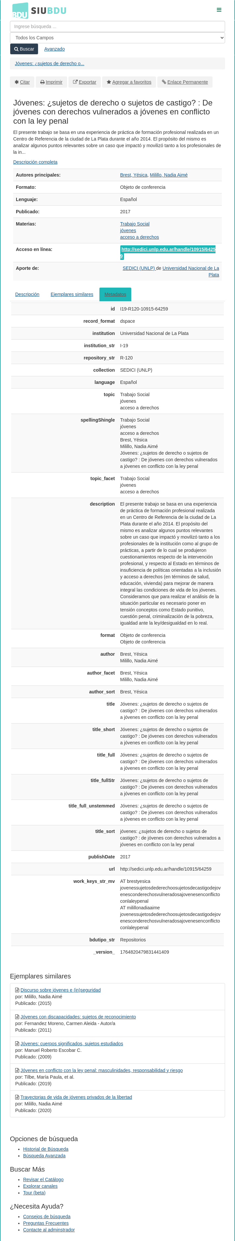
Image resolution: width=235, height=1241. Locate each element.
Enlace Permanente (187, 82)
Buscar (24, 49)
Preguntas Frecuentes (46, 1223)
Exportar (87, 82)
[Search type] (117, 37)
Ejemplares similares (72, 294)
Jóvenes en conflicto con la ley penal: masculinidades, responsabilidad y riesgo (101, 1070)
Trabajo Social (135, 224)
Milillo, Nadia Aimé (169, 175)
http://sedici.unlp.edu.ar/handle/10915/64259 (168, 253)
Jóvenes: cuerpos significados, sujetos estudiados (71, 1043)
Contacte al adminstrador (49, 1229)
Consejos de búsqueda (46, 1216)
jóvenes (128, 230)
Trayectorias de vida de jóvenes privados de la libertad (76, 1097)
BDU (18, 10)
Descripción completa (35, 162)
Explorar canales (40, 1186)
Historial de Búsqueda (45, 1149)
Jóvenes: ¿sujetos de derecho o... (49, 63)
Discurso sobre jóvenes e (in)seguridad (60, 990)
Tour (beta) (34, 1192)
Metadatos (115, 294)
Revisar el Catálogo (43, 1179)
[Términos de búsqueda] (117, 26)
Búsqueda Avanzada (44, 1155)
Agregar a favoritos (131, 82)
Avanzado (54, 49)
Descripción (27, 294)
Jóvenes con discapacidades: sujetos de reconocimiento (78, 1016)
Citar (25, 82)
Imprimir (54, 82)
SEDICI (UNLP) (139, 268)
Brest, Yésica (133, 175)
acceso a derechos (139, 237)
